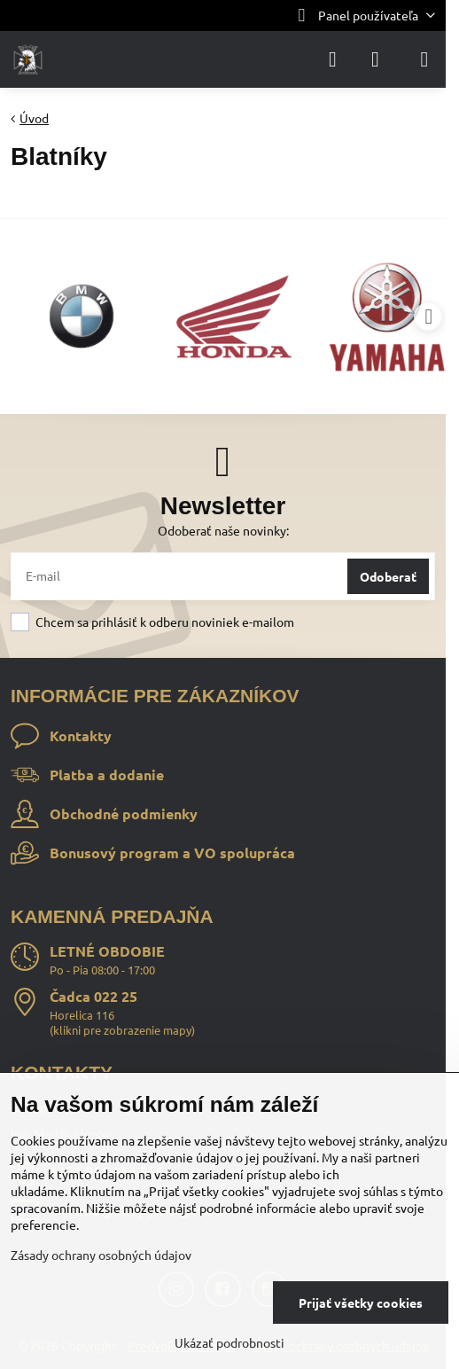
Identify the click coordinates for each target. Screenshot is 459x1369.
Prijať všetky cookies (361, 1302)
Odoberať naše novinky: (223, 530)
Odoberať (388, 576)
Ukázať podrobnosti (229, 1342)
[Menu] (424, 59)
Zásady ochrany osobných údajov (101, 1255)
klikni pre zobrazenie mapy (122, 1029)
